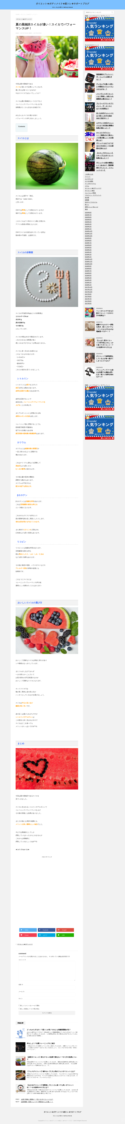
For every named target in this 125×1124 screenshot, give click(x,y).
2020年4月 (88, 222)
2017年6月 (88, 301)
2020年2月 (88, 226)
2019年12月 (88, 231)
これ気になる (89, 174)
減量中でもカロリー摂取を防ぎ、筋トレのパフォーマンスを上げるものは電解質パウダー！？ (104, 328)
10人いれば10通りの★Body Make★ (62, 1116)
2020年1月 (88, 229)
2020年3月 (88, 224)
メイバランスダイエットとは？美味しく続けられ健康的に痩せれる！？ (104, 96)
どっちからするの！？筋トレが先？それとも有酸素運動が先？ (49, 1030)
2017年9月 (88, 294)
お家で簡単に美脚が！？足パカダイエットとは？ (37, 1099)
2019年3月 (88, 252)
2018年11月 (88, 261)
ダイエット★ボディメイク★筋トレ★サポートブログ (62, 3)
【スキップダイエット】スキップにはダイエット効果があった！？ (104, 155)
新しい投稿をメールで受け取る (29, 1009)
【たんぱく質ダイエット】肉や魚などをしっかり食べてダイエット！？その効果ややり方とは (104, 344)
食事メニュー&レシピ (91, 207)
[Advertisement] (30, 870)
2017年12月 (88, 287)
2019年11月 (88, 233)
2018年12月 (88, 259)
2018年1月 (88, 285)
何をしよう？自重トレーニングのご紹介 (41, 1043)
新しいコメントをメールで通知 (29, 1005)
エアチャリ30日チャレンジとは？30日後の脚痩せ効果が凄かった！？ (105, 125)
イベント (87, 176)
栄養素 (87, 200)
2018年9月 (88, 266)
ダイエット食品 (90, 190)
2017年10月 (88, 292)
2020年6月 (88, 217)
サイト (21, 998)
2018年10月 (88, 264)
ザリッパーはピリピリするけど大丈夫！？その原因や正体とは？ (104, 145)
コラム (87, 186)
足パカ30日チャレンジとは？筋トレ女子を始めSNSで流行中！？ (105, 115)
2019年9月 (88, 238)
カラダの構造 (89, 181)
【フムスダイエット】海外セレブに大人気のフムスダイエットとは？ (51, 1071)
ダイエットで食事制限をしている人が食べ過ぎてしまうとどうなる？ (104, 358)
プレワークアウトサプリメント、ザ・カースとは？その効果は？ (104, 106)
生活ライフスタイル (91, 202)
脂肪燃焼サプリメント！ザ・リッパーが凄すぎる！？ (104, 77)
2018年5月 (88, 275)
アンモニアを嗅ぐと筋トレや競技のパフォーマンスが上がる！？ (104, 86)
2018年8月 (88, 268)
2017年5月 (88, 303)
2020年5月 (88, 219)
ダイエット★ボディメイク (25, 944)
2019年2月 (88, 254)
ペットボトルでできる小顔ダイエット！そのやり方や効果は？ (104, 313)
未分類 (87, 197)
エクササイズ (89, 179)
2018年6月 (88, 273)
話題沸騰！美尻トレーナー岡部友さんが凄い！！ (37, 1102)
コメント (22, 960)
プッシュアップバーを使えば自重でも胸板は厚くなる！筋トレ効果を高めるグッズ (104, 373)
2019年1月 (88, 257)
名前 (21, 984)
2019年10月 (88, 236)
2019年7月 (88, 243)
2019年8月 (88, 240)
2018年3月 (88, 280)
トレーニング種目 (90, 193)
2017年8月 (88, 296)
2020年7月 (88, 215)
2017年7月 (88, 299)
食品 (86, 209)
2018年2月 (88, 282)
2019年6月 (88, 245)
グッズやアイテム (90, 183)
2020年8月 (88, 212)
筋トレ (87, 204)
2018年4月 (88, 278)
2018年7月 (88, 271)
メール (21, 991)
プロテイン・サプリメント (93, 195)
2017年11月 (88, 289)
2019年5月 (88, 247)
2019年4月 (88, 250)
